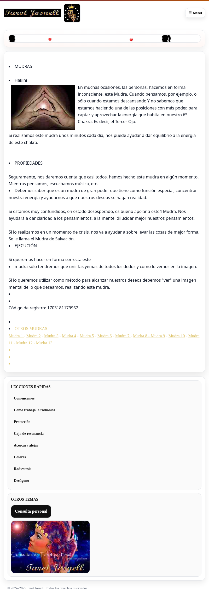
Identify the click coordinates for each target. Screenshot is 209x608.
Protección (22, 422)
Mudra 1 (16, 336)
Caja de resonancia (29, 434)
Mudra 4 (69, 336)
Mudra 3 (51, 336)
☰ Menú (195, 13)
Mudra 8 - (142, 336)
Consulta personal (31, 511)
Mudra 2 (33, 336)
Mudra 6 (104, 336)
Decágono (21, 481)
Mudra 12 (24, 343)
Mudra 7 (123, 336)
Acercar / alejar (26, 445)
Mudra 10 (177, 336)
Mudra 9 (158, 336)
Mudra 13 (44, 343)
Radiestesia (23, 469)
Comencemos (24, 398)
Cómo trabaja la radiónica (34, 410)
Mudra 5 (87, 336)
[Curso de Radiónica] (32, 13)
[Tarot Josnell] (72, 13)
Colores (20, 457)
